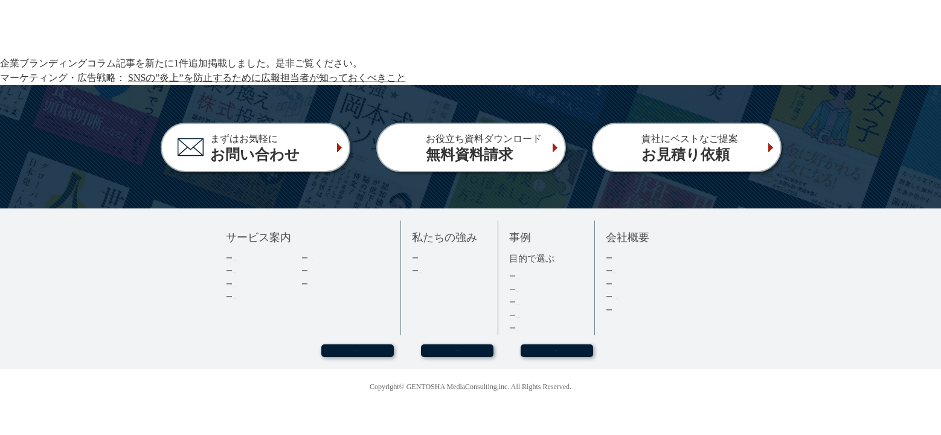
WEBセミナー (357, 356)
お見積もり (557, 356)
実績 (427, 257)
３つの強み (438, 270)
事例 (524, 327)
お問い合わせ (457, 356)
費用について (256, 283)
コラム (320, 270)
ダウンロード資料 (340, 257)
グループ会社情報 (644, 296)
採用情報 (628, 283)
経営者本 (532, 289)
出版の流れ (252, 270)
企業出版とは (256, 257)
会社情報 (628, 270)
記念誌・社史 (540, 301)
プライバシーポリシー (652, 309)
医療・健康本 (540, 315)
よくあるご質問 (336, 283)
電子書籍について (264, 296)
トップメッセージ (644, 257)
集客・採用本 (540, 275)
